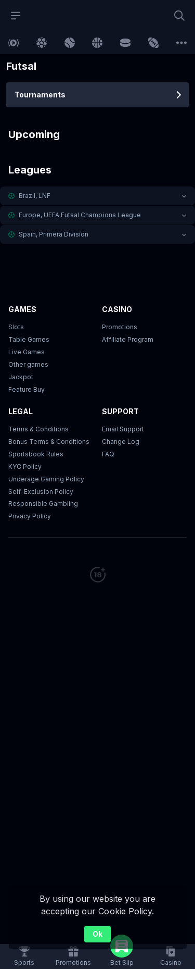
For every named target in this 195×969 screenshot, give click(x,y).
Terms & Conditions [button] (38, 429)
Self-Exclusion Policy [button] (40, 491)
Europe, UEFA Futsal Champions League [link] (80, 215)
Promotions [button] (119, 327)
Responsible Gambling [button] (43, 503)
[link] (13, 42)
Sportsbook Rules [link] (35, 454)
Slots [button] (16, 327)
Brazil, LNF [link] (34, 196)
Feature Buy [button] (26, 389)
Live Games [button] (26, 352)
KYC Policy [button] (25, 466)
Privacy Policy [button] (29, 516)
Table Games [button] (28, 339)
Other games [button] (28, 364)
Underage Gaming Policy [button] (46, 479)
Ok (97, 933)
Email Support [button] (123, 429)
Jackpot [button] (20, 377)
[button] (97, 196)
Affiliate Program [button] (127, 339)
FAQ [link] (108, 454)
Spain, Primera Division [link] (53, 234)
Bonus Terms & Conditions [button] (48, 441)
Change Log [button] (120, 441)
